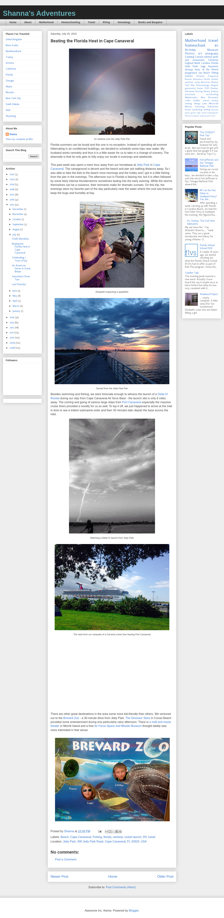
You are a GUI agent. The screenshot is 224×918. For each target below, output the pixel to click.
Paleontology (202, 85)
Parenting (200, 106)
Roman (188, 79)
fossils (207, 79)
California (11, 68)
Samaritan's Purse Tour (21, 278)
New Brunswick (209, 97)
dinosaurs (198, 79)
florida (107, 837)
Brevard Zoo (71, 718)
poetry (215, 100)
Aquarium (213, 66)
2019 (12, 184)
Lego (203, 66)
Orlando (200, 76)
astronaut (189, 91)
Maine (9, 86)
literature (189, 115)
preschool (190, 94)
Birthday (190, 49)
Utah (8, 110)
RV (145, 837)
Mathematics (191, 97)
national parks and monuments (201, 58)
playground (191, 72)
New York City (13, 98)
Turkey (9, 57)
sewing (188, 103)
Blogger (134, 910)
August (16, 229)
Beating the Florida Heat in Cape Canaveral (21, 248)
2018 (12, 189)
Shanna (13, 134)
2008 (12, 347)
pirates (214, 79)
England (189, 63)
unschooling (212, 94)
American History (209, 82)
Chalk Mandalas (20, 238)
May (15, 295)
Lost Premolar (19, 284)
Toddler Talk (192, 272)
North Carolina (202, 63)
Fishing (97, 837)
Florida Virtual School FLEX (207, 247)
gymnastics (190, 88)
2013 (12, 322)
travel (151, 837)
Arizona (10, 62)
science (189, 76)
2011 (12, 332)
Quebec (214, 88)
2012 (12, 327)
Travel (91, 22)
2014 (12, 317)
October (17, 219)
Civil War (190, 85)
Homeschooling (70, 22)
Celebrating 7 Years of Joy (19, 259)
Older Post (165, 876)
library (207, 91)
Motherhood (46, 22)
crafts (187, 100)
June (15, 290)
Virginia (214, 85)
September (18, 224)
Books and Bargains (150, 22)
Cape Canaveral (80, 837)
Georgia (10, 80)
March (16, 306)
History (190, 53)
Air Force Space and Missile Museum (118, 725)
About (27, 22)
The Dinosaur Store (137, 718)
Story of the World (206, 69)
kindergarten (212, 112)
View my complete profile (19, 139)
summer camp (192, 82)
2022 (12, 174)
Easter (200, 88)
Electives (214, 109)
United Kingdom (14, 39)
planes (196, 115)
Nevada (10, 92)
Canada (199, 56)
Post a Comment (65, 859)
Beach (65, 837)
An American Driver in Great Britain (21, 268)
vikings (197, 103)
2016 (12, 199)
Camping (189, 56)
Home (12, 22)
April (15, 300)
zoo (200, 72)
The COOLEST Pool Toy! (207, 134)
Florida (9, 74)
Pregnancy (213, 76)
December (18, 209)
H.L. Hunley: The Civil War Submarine (201, 222)
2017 (12, 194)
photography (211, 53)
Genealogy (124, 22)
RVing (106, 22)
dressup (189, 69)
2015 (12, 204)
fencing (199, 91)
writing (206, 109)
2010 (12, 337)
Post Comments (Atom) (121, 887)
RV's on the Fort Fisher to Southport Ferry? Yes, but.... (208, 195)
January (17, 311)
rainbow (118, 837)
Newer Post (59, 876)
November (18, 214)
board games (190, 112)
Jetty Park (143, 164)
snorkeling (197, 109)
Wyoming (11, 116)
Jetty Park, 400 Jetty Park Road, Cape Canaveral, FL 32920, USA (105, 841)
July (15, 234)
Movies (188, 106)
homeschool (195, 45)
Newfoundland (13, 51)
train (213, 115)
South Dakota (12, 104)
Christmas (213, 60)
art (200, 53)
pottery (214, 91)
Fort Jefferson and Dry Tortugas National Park (209, 162)
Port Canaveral (131, 402)
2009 (13, 342)
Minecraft (213, 103)
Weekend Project (209, 294)
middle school (201, 100)
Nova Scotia (12, 45)
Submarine (213, 106)
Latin (204, 103)
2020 (12, 179)
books (188, 109)
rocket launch (132, 837)
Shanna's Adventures (39, 13)
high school (201, 112)
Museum (212, 49)
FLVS (206, 88)
